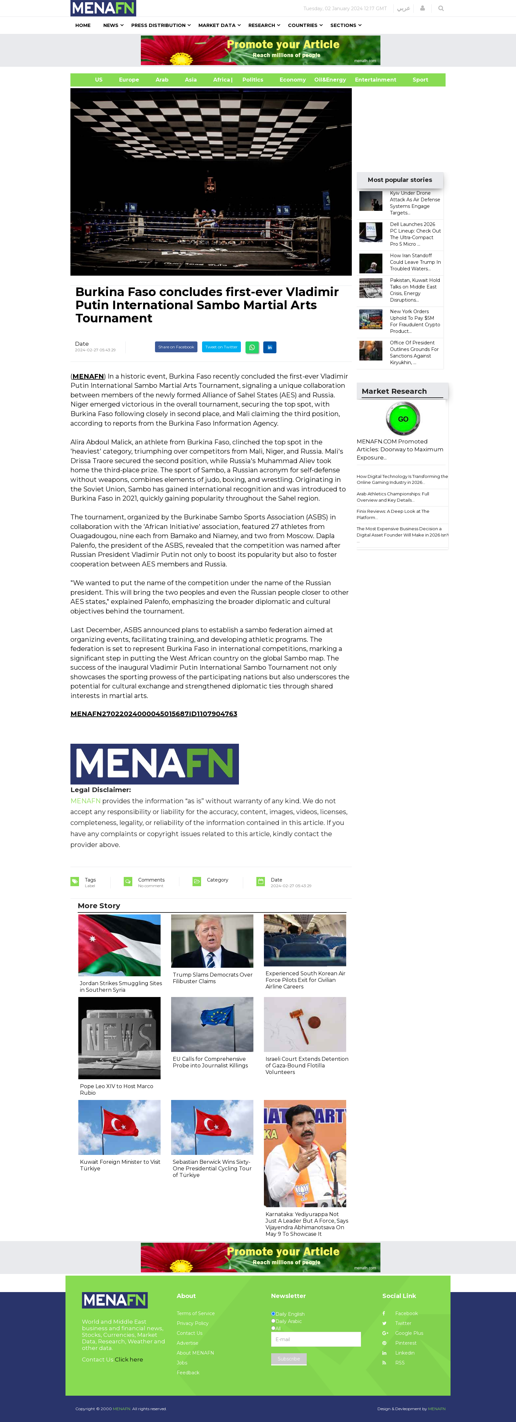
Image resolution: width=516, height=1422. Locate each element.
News (110, 25)
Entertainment (365, 80)
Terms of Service (196, 1313)
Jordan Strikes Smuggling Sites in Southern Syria (121, 986)
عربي (403, 8)
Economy (292, 80)
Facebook (400, 1313)
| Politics (251, 80)
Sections (343, 25)
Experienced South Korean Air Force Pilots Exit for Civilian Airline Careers (306, 980)
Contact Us (189, 1333)
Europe (129, 80)
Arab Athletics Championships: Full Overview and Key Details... (393, 497)
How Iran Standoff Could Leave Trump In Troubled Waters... (415, 262)
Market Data (217, 25)
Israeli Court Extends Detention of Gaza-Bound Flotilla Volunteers (307, 1065)
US (90, 80)
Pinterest (399, 1343)
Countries (303, 25)
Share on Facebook (176, 346)
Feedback (188, 1373)
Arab (162, 80)
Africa (221, 80)
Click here (129, 1359)
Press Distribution (158, 25)
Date (82, 343)
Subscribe (289, 1359)
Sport (416, 80)
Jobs (182, 1363)
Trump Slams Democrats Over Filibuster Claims (213, 978)
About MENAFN (195, 1353)
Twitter (396, 1323)
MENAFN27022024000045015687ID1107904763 (153, 714)
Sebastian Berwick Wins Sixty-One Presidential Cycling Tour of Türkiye (212, 1168)
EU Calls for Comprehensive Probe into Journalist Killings (210, 1062)
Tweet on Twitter (221, 346)
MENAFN (88, 376)
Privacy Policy (193, 1323)
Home (82, 25)
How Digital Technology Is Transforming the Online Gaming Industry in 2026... (402, 479)
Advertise (187, 1343)
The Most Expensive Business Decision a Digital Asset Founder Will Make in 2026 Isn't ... (403, 534)
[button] (422, 8)
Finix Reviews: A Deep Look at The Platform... (393, 514)
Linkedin (398, 1353)
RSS (393, 1363)
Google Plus (402, 1333)
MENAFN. (122, 1408)
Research (261, 25)
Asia (191, 80)
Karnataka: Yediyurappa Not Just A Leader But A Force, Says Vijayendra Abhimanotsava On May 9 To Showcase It (307, 1224)
